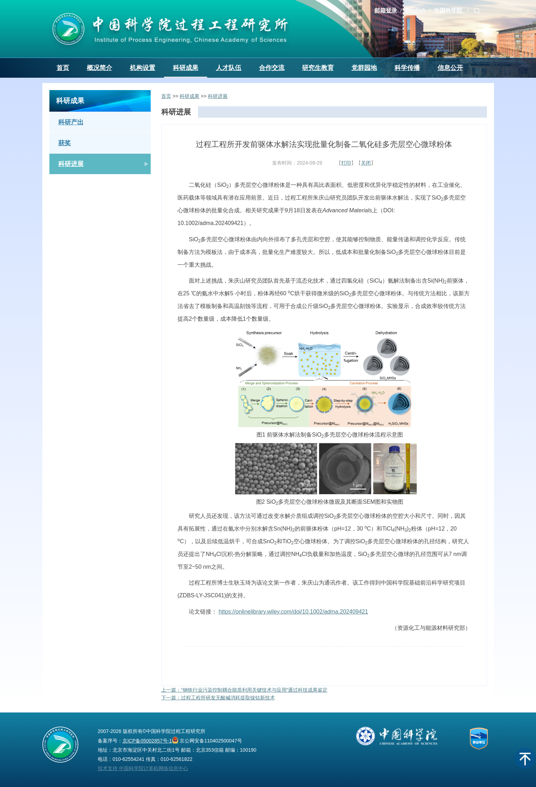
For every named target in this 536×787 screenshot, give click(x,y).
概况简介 (99, 67)
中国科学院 (449, 10)
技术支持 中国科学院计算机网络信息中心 (143, 768)
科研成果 (185, 67)
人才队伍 (228, 67)
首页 (62, 67)
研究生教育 (318, 67)
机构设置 (142, 67)
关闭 (366, 163)
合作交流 (271, 67)
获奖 (64, 143)
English (415, 10)
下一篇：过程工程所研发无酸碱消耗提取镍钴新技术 (218, 697)
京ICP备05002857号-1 (147, 741)
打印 (346, 163)
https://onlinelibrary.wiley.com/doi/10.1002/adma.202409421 (293, 612)
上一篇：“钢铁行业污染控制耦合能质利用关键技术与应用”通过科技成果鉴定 (244, 690)
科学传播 (407, 67)
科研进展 (71, 163)
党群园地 (364, 67)
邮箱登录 (385, 10)
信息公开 (450, 67)
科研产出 (71, 122)
